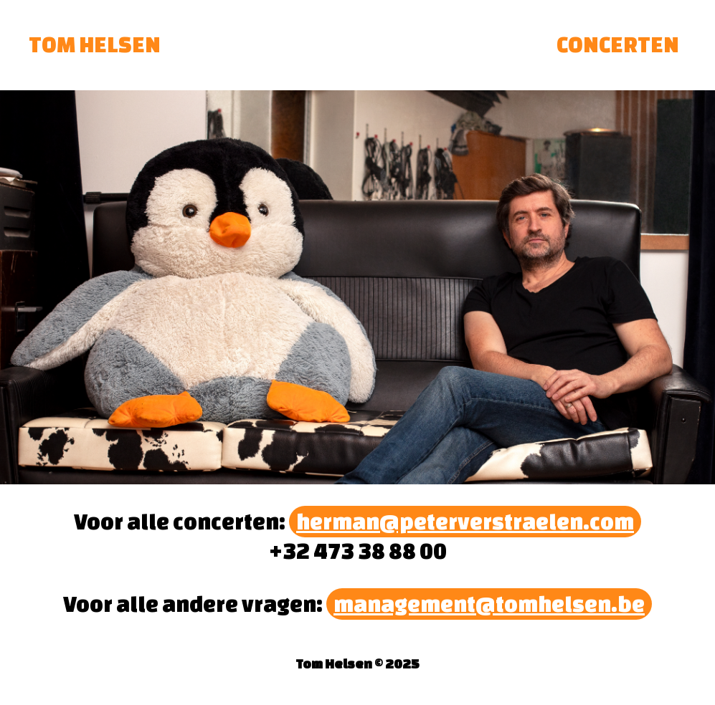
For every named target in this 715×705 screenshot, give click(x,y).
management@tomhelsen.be (489, 604)
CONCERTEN (618, 44)
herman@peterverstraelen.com (465, 521)
